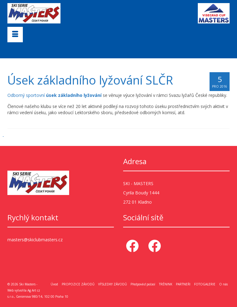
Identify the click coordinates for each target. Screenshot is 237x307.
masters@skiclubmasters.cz (35, 240)
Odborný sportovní (54, 95)
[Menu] (15, 34)
